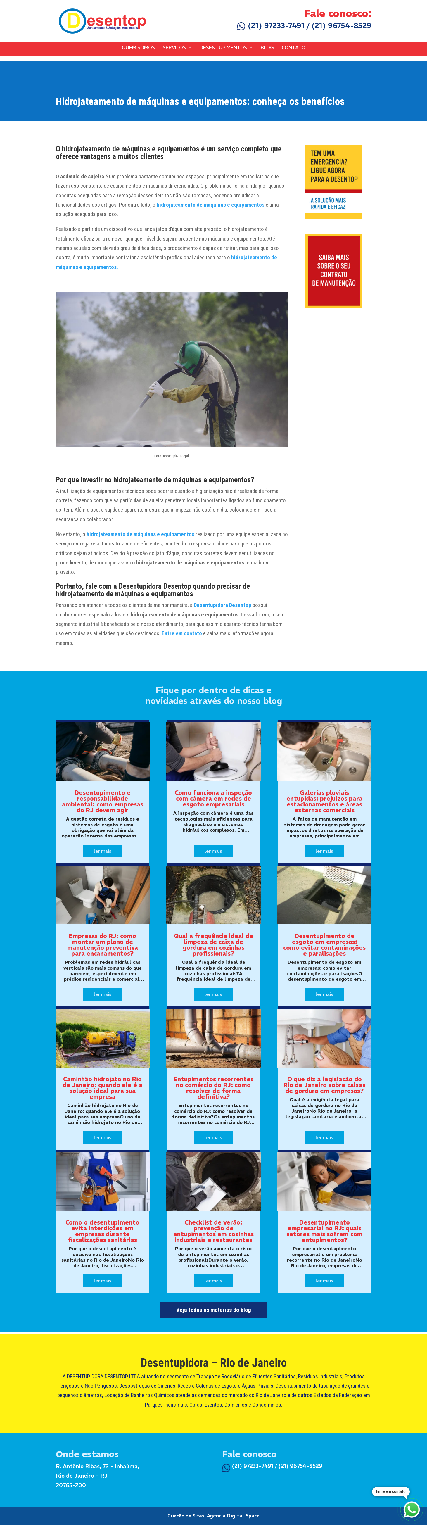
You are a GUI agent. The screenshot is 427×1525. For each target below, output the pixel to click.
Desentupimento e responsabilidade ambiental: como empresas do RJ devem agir (102, 801)
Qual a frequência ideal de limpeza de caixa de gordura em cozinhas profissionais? (213, 944)
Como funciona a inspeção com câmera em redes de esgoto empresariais (213, 798)
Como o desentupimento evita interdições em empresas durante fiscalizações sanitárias (102, 1231)
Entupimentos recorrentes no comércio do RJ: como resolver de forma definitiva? (213, 1087)
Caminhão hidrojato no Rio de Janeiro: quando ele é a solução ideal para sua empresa (102, 1087)
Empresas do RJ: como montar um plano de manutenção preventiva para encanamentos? (102, 944)
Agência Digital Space (233, 1516)
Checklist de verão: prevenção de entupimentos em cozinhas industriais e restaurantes (213, 1231)
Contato (293, 47)
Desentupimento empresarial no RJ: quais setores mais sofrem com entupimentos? (324, 1231)
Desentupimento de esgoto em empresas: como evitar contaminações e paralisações (324, 944)
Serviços (174, 47)
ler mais (102, 851)
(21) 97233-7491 (271, 25)
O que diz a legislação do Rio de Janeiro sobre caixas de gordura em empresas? (324, 1084)
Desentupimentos (223, 47)
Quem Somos (138, 47)
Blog (267, 47)
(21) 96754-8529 (341, 25)
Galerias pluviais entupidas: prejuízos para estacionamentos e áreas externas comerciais (324, 801)
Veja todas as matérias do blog (213, 1309)
